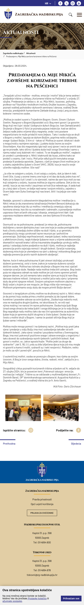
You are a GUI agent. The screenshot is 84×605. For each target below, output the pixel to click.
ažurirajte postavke (12, 601)
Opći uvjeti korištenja (42, 504)
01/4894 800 (44, 542)
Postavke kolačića (37, 598)
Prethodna (9, 443)
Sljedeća (76, 443)
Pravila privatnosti (42, 499)
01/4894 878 (44, 570)
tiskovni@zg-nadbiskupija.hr (42, 574)
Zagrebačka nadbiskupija (39, 14)
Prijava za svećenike (42, 513)
